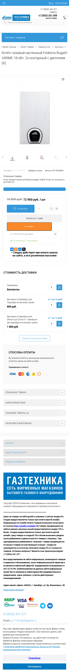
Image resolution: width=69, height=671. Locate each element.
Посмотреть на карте (13, 589)
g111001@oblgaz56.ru (23, 620)
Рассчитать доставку (21, 234)
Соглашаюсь (34, 666)
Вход (51, 3)
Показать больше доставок (34, 338)
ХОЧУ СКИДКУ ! (29, 226)
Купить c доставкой (59, 287)
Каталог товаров (34, 37)
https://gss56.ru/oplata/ (24, 526)
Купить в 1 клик (34, 218)
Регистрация (61, 3)
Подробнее (34, 658)
